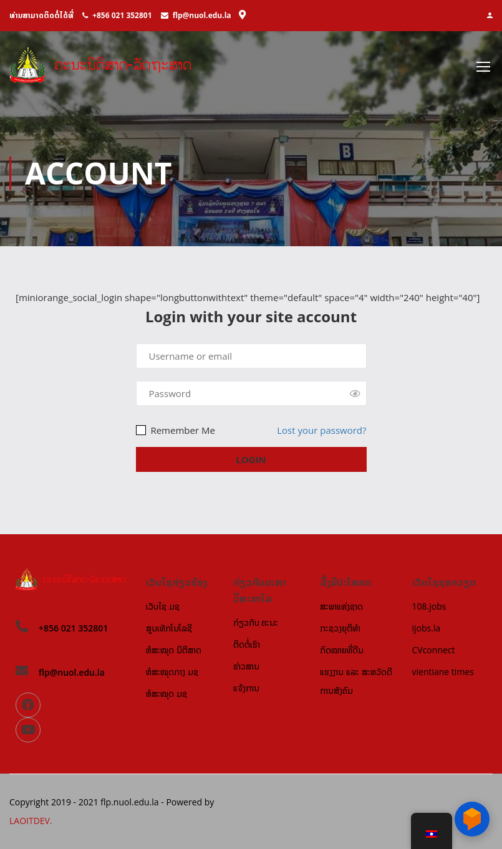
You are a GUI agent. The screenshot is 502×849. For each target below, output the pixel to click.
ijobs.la (426, 628)
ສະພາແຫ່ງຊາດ (341, 606)
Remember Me (175, 430)
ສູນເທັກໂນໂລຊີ (169, 628)
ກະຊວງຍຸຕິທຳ (340, 628)
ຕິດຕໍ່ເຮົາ (246, 644)
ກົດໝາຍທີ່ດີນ (342, 650)
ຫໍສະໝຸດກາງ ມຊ (172, 672)
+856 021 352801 (122, 15)
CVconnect (433, 650)
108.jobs (429, 606)
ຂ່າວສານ (246, 666)
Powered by (190, 802)
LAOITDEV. (30, 821)
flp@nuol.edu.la (202, 15)
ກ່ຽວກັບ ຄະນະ (256, 622)
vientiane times (443, 672)
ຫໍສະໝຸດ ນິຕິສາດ (173, 650)
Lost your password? (321, 430)
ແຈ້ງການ (246, 688)
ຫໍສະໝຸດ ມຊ (166, 693)
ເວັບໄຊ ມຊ (163, 606)
